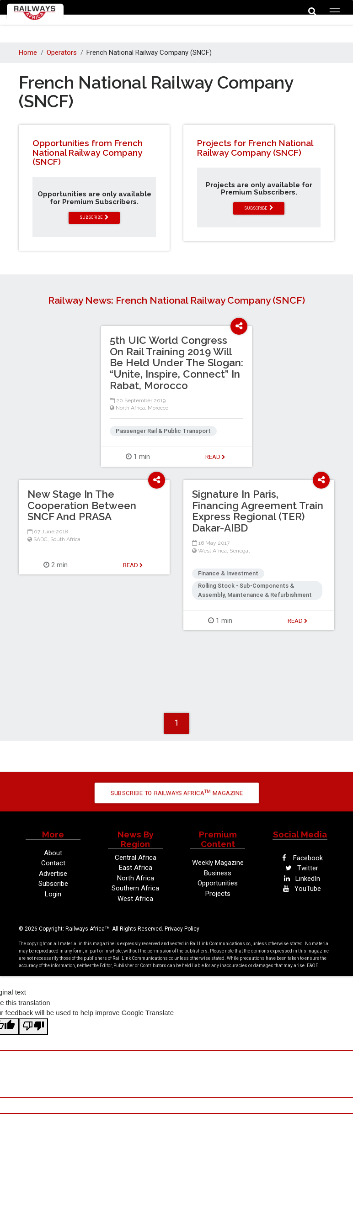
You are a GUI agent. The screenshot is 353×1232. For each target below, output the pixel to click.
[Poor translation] (33, 1026)
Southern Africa (135, 888)
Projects (217, 894)
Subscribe (53, 883)
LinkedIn (300, 878)
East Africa (135, 867)
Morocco (158, 408)
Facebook (300, 858)
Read (215, 456)
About (53, 853)
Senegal (240, 551)
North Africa (130, 408)
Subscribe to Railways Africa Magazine (176, 792)
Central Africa (135, 857)
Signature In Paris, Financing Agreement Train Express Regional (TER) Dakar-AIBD (257, 511)
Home (28, 52)
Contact (53, 863)
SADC (40, 539)
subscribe (94, 217)
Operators (62, 52)
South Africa (65, 539)
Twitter (300, 868)
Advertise (53, 873)
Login (53, 894)
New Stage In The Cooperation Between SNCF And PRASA (81, 505)
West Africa (212, 551)
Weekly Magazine (218, 862)
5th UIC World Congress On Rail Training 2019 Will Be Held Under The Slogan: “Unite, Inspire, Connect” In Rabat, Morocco (176, 362)
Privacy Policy (182, 929)
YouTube (300, 889)
